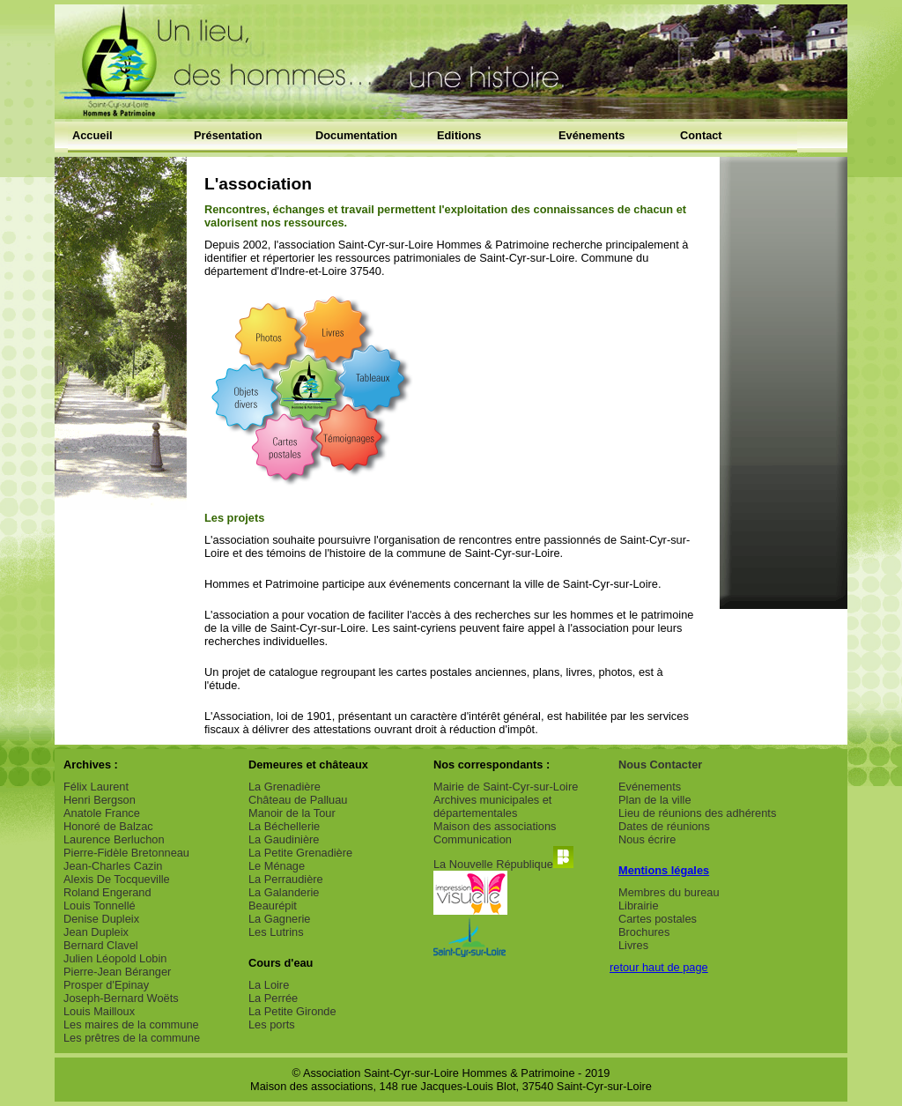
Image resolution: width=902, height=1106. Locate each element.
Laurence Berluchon (114, 839)
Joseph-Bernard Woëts (121, 998)
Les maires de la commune (131, 1024)
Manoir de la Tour (292, 813)
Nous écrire (647, 839)
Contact (701, 135)
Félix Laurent (96, 786)
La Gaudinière (283, 839)
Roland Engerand (107, 892)
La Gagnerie (279, 918)
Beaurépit (272, 905)
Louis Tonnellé (99, 905)
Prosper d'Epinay (106, 984)
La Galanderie (283, 892)
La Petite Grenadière (300, 852)
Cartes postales (657, 918)
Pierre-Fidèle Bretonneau (126, 852)
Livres (633, 945)
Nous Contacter (660, 764)
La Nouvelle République (503, 864)
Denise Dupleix (101, 918)
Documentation (356, 135)
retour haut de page (659, 967)
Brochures (643, 932)
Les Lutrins (276, 932)
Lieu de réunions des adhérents (697, 813)
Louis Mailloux (99, 1011)
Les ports (271, 1024)
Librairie (638, 905)
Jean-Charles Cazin (112, 865)
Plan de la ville (654, 799)
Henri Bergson (99, 799)
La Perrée (273, 998)
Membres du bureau (669, 892)
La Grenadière (284, 786)
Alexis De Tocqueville (116, 879)
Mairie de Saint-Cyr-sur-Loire (505, 786)
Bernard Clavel (100, 945)
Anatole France (101, 813)
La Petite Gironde (292, 1011)
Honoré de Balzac (108, 826)
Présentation (228, 135)
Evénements (591, 135)
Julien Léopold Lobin (114, 958)
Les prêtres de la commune (131, 1037)
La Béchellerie (284, 826)
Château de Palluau (297, 799)
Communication (472, 839)
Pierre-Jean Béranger (117, 971)
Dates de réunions (664, 826)
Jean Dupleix (96, 932)
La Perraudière (285, 879)
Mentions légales (663, 870)
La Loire (268, 984)
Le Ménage (276, 865)
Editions (459, 135)
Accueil (92, 135)
